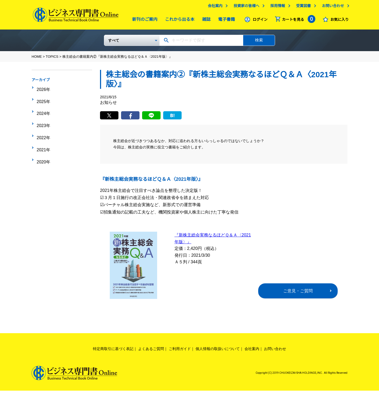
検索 (259, 42)
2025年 (42, 98)
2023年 (42, 114)
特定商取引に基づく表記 (113, 351)
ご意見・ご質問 (298, 293)
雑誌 (205, 20)
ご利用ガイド (180, 351)
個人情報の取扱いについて (218, 351)
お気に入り (338, 21)
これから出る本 (178, 20)
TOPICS (52, 59)
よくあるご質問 (151, 351)
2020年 (42, 139)
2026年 (42, 90)
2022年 (42, 122)
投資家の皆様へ (245, 7)
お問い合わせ (332, 7)
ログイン (258, 21)
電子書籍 (225, 20)
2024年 (42, 106)
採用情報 (276, 7)
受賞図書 (302, 7)
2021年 (42, 131)
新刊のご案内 (143, 20)
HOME (37, 59)
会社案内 (213, 7)
